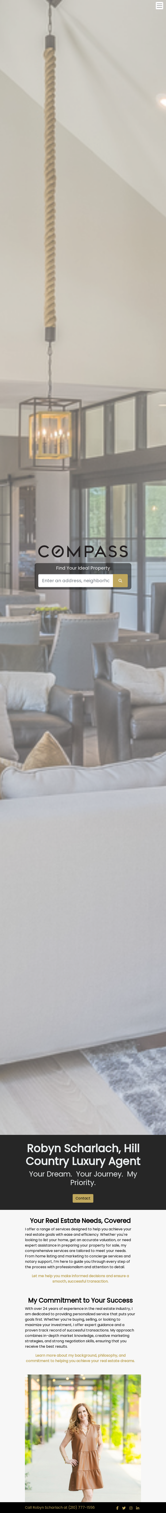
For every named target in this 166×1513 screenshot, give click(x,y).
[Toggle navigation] (159, 5)
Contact (83, 1198)
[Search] (75, 580)
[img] (117, 1508)
